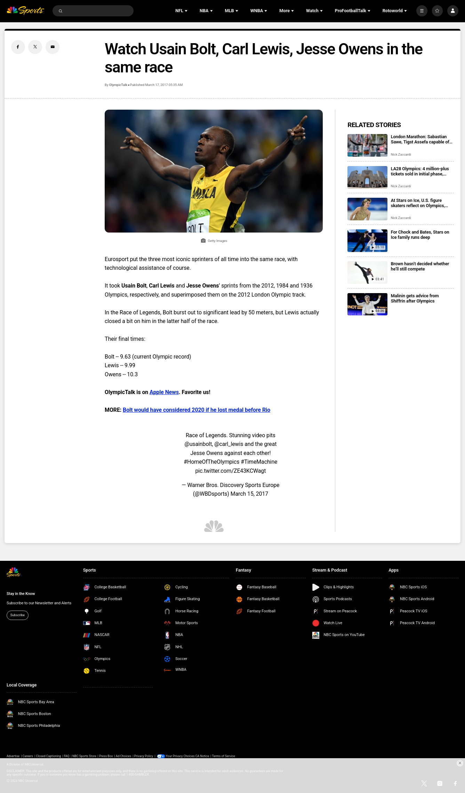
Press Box (106, 756)
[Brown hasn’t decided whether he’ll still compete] (367, 272)
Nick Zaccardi (401, 154)
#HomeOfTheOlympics (211, 461)
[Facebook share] (18, 47)
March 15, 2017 (249, 493)
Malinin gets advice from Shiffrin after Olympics (415, 298)
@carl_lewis (228, 444)
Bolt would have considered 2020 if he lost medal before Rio (196, 410)
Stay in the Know (21, 593)
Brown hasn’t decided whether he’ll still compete (420, 266)
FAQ (67, 756)
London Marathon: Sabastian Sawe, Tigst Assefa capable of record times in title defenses (420, 139)
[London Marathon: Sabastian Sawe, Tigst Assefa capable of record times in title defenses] (367, 145)
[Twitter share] (35, 47)
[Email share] (52, 47)
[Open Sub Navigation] (187, 10)
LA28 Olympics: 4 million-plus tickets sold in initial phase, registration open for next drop (420, 171)
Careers (28, 756)
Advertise (13, 756)
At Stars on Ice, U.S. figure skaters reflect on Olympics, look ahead (418, 203)
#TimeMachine (259, 461)
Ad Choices (123, 756)
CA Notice (202, 756)
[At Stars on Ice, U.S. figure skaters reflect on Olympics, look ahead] (367, 209)
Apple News (164, 392)
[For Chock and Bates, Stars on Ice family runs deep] (367, 240)
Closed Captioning (48, 756)
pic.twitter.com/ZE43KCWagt (230, 471)
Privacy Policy (143, 756)
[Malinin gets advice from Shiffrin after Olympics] (367, 304)
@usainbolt (198, 444)
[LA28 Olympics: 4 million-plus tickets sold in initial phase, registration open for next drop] (367, 177)
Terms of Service (223, 756)
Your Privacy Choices (180, 756)
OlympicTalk (118, 85)
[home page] (25, 11)
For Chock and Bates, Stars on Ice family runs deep (420, 234)
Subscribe (17, 615)
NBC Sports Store (84, 756)
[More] (421, 10)
